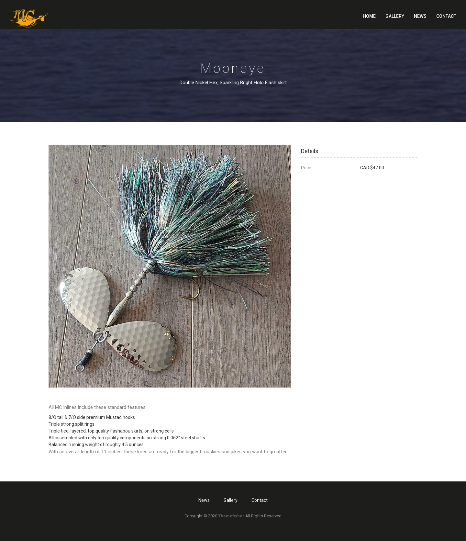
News (420, 16)
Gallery (394, 16)
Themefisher (231, 515)
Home (369, 16)
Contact (446, 16)
